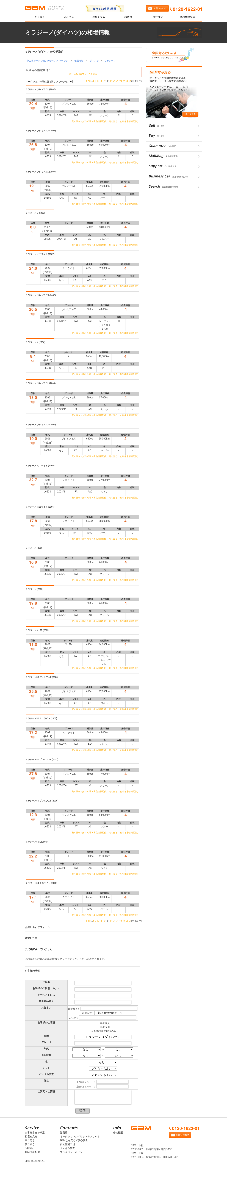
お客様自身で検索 (35, 1132)
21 (130, 81)
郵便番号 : (73, 1009)
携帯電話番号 (46, 1001)
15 (112, 81)
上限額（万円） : (86, 1086)
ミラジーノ (110, 60)
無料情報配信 (187, 16)
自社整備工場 (67, 1144)
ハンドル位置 (46, 1074)
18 (121, 81)
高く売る (69, 16)
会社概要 (158, 16)
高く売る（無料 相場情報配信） (124, 121)
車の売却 (105, 1027)
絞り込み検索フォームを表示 (83, 74)
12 (104, 81)
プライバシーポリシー (72, 1152)
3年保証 (29, 1148)
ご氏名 (46, 982)
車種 (46, 1035)
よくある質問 (67, 1148)
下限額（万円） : (86, 1082)
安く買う (40, 16)
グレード (46, 1042)
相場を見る (99, 16)
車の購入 (105, 1023)
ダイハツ (94, 60)
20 (127, 81)
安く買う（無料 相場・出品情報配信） (90, 121)
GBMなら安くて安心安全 (74, 1140)
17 (118, 81)
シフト (46, 1067)
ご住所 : (73, 1017)
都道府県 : (88, 1013)
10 (98, 81)
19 (124, 81)
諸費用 (128, 16)
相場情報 (78, 60)
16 (115, 81)
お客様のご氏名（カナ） (46, 988)
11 (101, 81)
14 (109, 81)
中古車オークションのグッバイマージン (47, 60)
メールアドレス (46, 994)
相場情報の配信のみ (105, 1031)
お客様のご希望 (46, 1022)
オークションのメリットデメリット (80, 1136)
